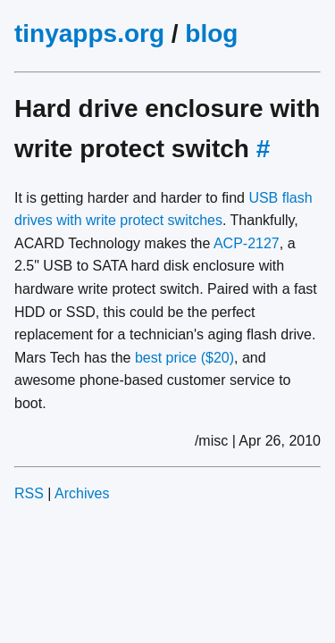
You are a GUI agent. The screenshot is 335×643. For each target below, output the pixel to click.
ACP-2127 (247, 243)
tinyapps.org (89, 33)
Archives (81, 493)
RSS (29, 493)
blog (211, 33)
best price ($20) (184, 357)
